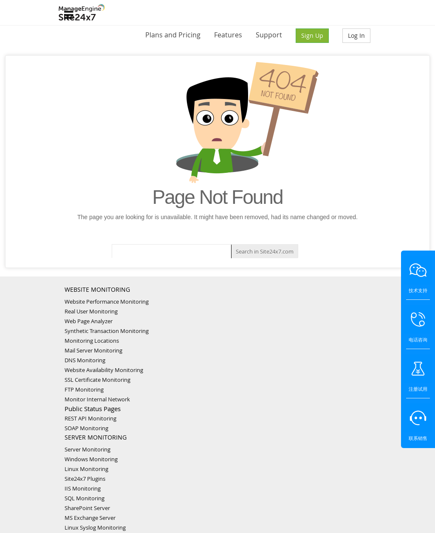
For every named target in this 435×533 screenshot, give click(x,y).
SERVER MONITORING (96, 437)
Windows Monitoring (91, 459)
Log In (356, 35)
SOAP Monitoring (86, 428)
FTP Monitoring (84, 389)
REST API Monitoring (90, 418)
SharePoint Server (87, 508)
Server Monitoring (87, 449)
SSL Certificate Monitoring (97, 380)
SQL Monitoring (85, 498)
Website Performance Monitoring (107, 301)
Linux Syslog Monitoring (95, 527)
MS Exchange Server (90, 518)
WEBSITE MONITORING (97, 289)
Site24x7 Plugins (85, 478)
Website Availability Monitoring (104, 370)
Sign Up (312, 35)
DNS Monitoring (85, 360)
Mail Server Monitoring (93, 350)
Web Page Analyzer (89, 321)
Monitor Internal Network (97, 399)
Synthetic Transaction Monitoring (107, 331)
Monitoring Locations (92, 340)
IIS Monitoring (83, 488)
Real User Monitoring (91, 311)
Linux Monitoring (86, 469)
